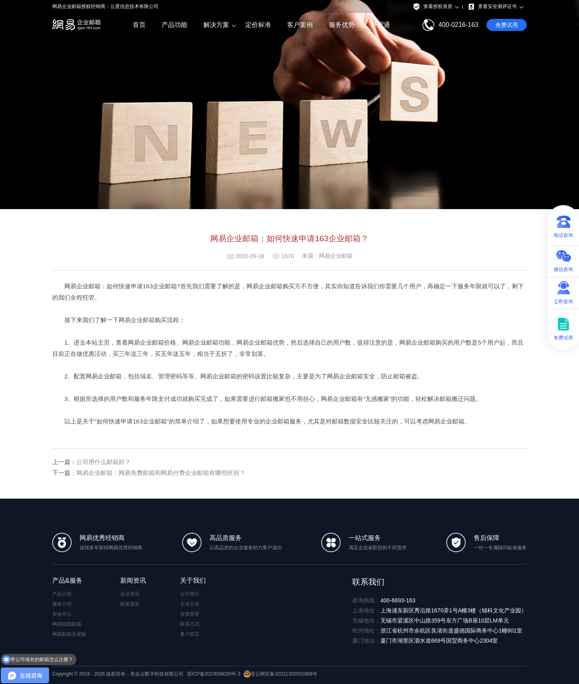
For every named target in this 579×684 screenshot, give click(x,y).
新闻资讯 (133, 580)
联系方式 (189, 624)
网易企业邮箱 (137, 319)
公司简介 (189, 594)
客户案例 (300, 24)
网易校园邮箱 (66, 624)
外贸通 (380, 24)
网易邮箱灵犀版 (69, 634)
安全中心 (62, 614)
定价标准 (258, 24)
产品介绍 (62, 594)
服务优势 (342, 24)
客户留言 (189, 634)
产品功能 (174, 24)
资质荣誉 (189, 614)
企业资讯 (130, 594)
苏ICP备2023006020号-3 (213, 674)
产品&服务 (67, 580)
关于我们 (193, 580)
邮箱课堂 (130, 604)
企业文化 (189, 604)
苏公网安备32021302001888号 (280, 674)
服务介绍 (62, 604)
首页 (139, 24)
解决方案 (216, 25)
